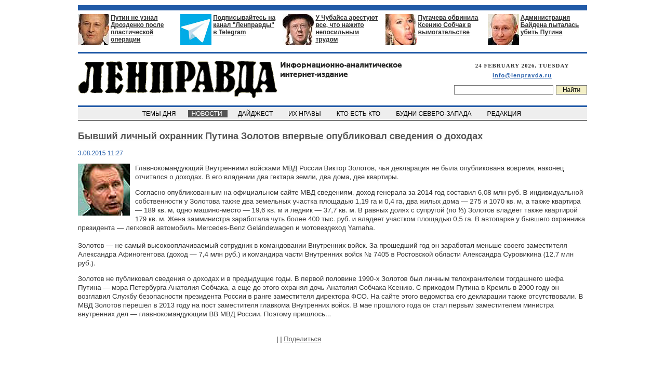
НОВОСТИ (208, 113)
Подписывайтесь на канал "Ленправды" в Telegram (244, 25)
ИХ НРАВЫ (305, 113)
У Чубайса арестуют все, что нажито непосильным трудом (346, 28)
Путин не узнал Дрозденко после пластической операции (137, 28)
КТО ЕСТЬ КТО (359, 113)
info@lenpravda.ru (522, 75)
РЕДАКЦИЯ (505, 113)
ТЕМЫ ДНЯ (160, 113)
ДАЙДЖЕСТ (256, 113)
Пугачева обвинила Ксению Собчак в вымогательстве (448, 25)
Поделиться (302, 339)
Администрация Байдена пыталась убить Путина (550, 25)
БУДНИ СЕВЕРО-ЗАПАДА (434, 113)
